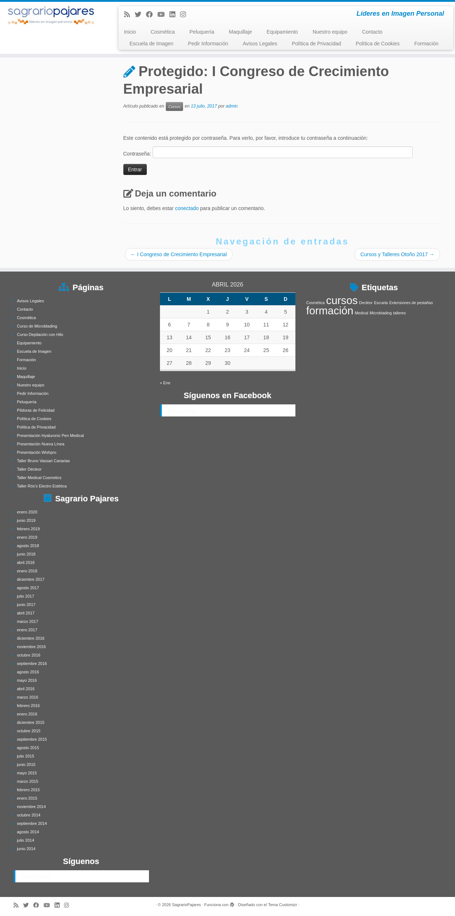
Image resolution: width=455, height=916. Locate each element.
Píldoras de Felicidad (36, 410)
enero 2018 (27, 571)
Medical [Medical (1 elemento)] (361, 313)
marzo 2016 (27, 697)
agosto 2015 (28, 747)
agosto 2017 (28, 588)
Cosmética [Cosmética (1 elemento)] (315, 302)
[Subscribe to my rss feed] (129, 14)
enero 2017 (27, 630)
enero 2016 (27, 714)
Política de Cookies (378, 43)
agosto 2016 (28, 672)
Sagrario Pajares (36, 876)
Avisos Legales (260, 43)
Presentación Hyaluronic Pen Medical (50, 435)
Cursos (174, 106)
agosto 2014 (28, 832)
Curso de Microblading (37, 326)
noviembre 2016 (31, 646)
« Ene (165, 383)
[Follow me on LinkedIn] (174, 14)
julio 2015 (25, 756)
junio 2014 (26, 848)
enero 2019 (27, 537)
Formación (426, 43)
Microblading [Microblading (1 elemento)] (381, 313)
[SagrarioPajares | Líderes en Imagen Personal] (52, 15)
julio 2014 (25, 840)
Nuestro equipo (330, 32)
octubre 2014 (28, 815)
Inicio (130, 32)
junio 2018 (26, 554)
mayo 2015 (27, 773)
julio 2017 (25, 596)
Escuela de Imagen (152, 43)
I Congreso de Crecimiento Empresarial (179, 254)
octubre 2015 (28, 731)
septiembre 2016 (32, 663)
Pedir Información (208, 43)
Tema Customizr (282, 904)
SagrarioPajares (186, 904)
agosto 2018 (28, 545)
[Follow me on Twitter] (140, 14)
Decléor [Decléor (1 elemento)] (366, 302)
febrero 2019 (28, 529)
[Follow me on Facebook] (151, 14)
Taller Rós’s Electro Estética (42, 486)
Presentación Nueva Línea (40, 444)
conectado (187, 208)
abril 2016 (25, 689)
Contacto (372, 32)
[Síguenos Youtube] (163, 14)
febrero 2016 (28, 705)
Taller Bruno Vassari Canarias (43, 461)
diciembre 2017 (30, 579)
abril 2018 (25, 562)
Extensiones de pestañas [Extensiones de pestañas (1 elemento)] (411, 302)
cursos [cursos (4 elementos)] (342, 300)
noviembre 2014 (31, 806)
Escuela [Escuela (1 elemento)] (381, 302)
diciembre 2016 (30, 638)
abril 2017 (25, 613)
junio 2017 (26, 604)
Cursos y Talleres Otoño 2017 (397, 254)
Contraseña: (268, 152)
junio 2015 (26, 764)
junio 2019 (26, 520)
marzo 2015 (27, 781)
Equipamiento (282, 32)
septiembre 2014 (32, 823)
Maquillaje (240, 32)
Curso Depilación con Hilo (40, 334)
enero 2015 (27, 798)
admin (232, 106)
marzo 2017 (27, 621)
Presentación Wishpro (36, 452)
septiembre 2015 (32, 739)
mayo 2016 (27, 680)
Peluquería (202, 32)
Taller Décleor (29, 469)
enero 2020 (27, 512)
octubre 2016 (28, 655)
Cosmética (162, 32)
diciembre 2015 (30, 722)
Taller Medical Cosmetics (39, 477)
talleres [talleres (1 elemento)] (399, 313)
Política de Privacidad (316, 43)
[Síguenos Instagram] (185, 14)
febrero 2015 (28, 790)
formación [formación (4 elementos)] (330, 310)
